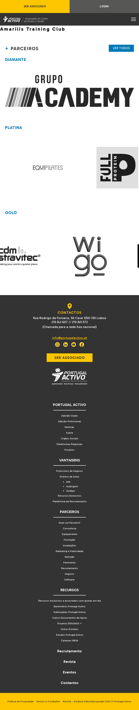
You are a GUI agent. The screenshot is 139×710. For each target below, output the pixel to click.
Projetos (69, 449)
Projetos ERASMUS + (69, 623)
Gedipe (70, 491)
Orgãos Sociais (69, 438)
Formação (69, 539)
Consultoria (69, 528)
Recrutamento (69, 568)
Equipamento (69, 534)
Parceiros (69, 512)
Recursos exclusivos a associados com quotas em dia (69, 600)
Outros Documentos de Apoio (69, 617)
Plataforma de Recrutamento (69, 501)
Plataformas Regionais (70, 444)
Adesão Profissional (69, 421)
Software (69, 579)
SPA (68, 482)
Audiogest (72, 486)
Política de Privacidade (21, 701)
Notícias (69, 427)
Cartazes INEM (69, 640)
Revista (70, 662)
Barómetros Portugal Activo (69, 606)
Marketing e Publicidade (69, 551)
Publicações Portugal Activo (70, 612)
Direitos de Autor (69, 476)
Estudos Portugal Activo (69, 634)
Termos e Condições (48, 701)
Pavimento (69, 562)
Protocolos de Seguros (69, 471)
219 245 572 (80, 322)
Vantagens (69, 460)
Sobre (69, 432)
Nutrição (69, 556)
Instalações (69, 545)
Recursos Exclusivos (69, 495)
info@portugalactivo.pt (69, 338)
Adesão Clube (69, 415)
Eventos (69, 672)
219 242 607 (60, 322)
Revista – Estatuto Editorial (78, 701)
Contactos (69, 683)
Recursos (69, 590)
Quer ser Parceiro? (69, 522)
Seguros (69, 574)
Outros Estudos (69, 629)
